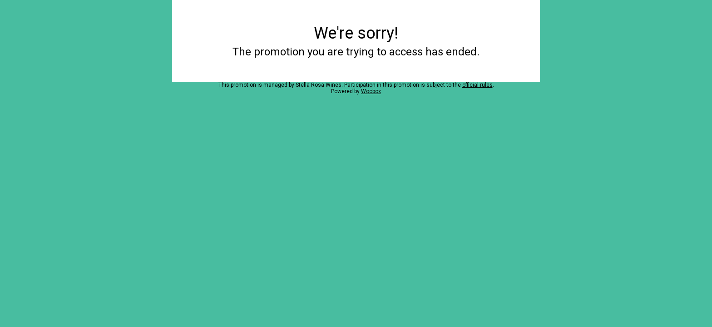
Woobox (371, 91)
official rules (477, 85)
